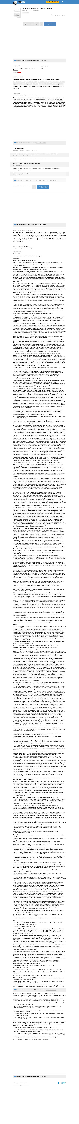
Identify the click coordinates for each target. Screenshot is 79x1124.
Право (42, 68)
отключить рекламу (41, 60)
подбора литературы (51, 990)
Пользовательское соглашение (21, 1082)
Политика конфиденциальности (21, 1085)
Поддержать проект (53, 1)
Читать (50, 24)
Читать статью (43, 187)
